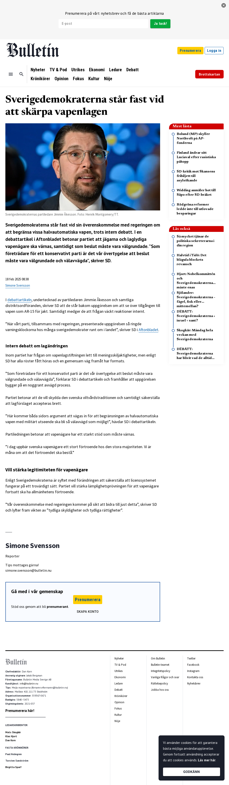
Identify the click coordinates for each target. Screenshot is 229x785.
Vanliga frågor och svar (165, 677)
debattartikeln (19, 299)
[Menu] (10, 74)
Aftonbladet (48, 239)
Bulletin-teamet (160, 665)
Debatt (132, 69)
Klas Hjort (11, 736)
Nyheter (38, 69)
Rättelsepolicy (159, 683)
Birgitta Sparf (13, 767)
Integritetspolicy (160, 671)
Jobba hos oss (160, 690)
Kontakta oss (195, 677)
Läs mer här (206, 760)
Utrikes (78, 69)
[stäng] (223, 5)
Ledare (115, 69)
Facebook (193, 665)
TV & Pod (58, 69)
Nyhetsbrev (193, 683)
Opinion (61, 78)
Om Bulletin (158, 658)
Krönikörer (40, 78)
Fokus (78, 78)
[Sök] (21, 74)
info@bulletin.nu (29, 683)
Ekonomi (97, 69)
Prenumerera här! (19, 710)
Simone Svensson (17, 285)
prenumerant (57, 606)
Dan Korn (10, 740)
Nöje (108, 78)
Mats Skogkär (13, 732)
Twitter (191, 658)
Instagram (193, 671)
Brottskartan (209, 74)
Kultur (94, 78)
